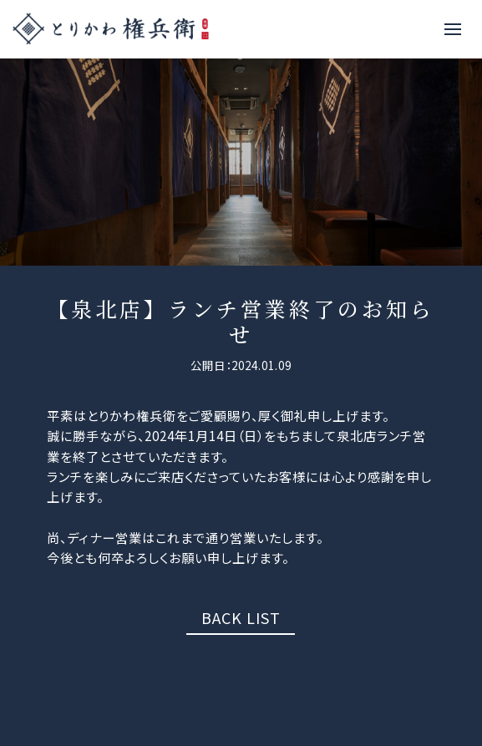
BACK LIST (241, 617)
